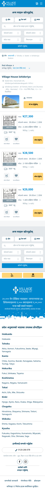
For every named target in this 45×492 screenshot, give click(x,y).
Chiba (4, 361)
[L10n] (37, 3)
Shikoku (6, 419)
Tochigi (5, 364)
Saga (27, 436)
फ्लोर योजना (9, 128)
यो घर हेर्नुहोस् (33, 104)
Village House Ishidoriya (16, 77)
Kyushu (6, 428)
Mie (13, 392)
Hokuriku (7, 368)
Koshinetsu (8, 378)
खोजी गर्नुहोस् (22, 46)
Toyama (20, 373)
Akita (4, 349)
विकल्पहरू (33, 40)
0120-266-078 (24, 450)
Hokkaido (7, 334)
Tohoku (6, 344)
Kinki (4, 397)
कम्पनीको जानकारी (11, 481)
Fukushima (20, 349)
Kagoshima (16, 433)
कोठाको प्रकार (11, 33)
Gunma (11, 361)
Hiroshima (6, 411)
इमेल (33, 276)
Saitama (37, 361)
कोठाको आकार (33, 33)
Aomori (10, 349)
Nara (17, 402)
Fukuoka (6, 433)
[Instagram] (25, 461)
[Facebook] (19, 461)
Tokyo (12, 364)
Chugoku (6, 406)
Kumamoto (27, 433)
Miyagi (35, 349)
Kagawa (12, 424)
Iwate (28, 349)
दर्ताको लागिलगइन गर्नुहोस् (22, 469)
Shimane (26, 411)
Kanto (5, 356)
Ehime (5, 424)
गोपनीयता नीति (26, 481)
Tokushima (27, 424)
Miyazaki (36, 433)
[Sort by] (22, 68)
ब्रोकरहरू (37, 481)
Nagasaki (6, 436)
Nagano (5, 383)
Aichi (4, 392)
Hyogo (5, 402)
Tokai (5, 387)
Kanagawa (27, 361)
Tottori (33, 411)
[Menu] (41, 3)
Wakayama (38, 402)
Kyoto (11, 402)
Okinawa (20, 436)
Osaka (23, 402)
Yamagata (6, 351)
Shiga (29, 402)
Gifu (9, 392)
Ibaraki (19, 361)
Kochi (19, 424)
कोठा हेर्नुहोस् (38, 140)
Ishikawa (12, 373)
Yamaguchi (7, 414)
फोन (12, 276)
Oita (13, 436)
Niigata (13, 383)
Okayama (16, 411)
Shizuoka (20, 392)
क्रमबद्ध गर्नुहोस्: (7, 68)
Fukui (4, 373)
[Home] (22, 289)
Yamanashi (22, 383)
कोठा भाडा (11, 40)
